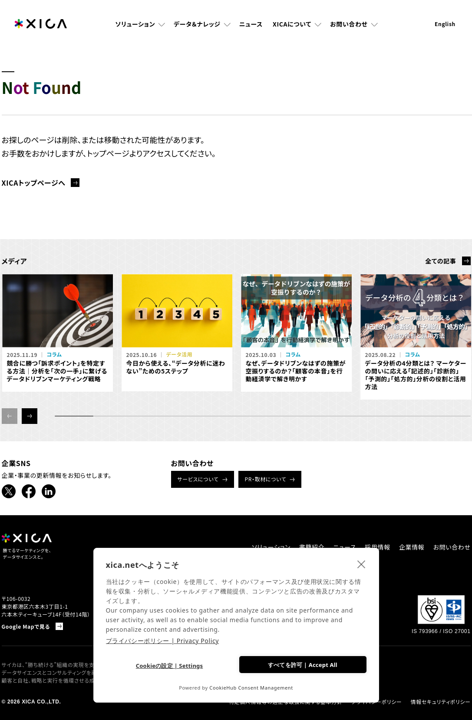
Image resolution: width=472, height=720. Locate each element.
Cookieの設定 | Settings (169, 666)
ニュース (251, 24)
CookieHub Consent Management (251, 687)
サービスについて (198, 479)
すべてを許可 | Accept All (302, 665)
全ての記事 (440, 261)
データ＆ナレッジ (197, 24)
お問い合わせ (348, 24)
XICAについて (292, 24)
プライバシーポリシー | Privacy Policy (162, 641)
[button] (29, 416)
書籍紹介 (312, 547)
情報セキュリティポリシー (440, 701)
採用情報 (377, 547)
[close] (361, 564)
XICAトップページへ (34, 182)
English (445, 23)
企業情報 (412, 547)
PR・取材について (266, 479)
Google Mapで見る (26, 626)
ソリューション (135, 24)
